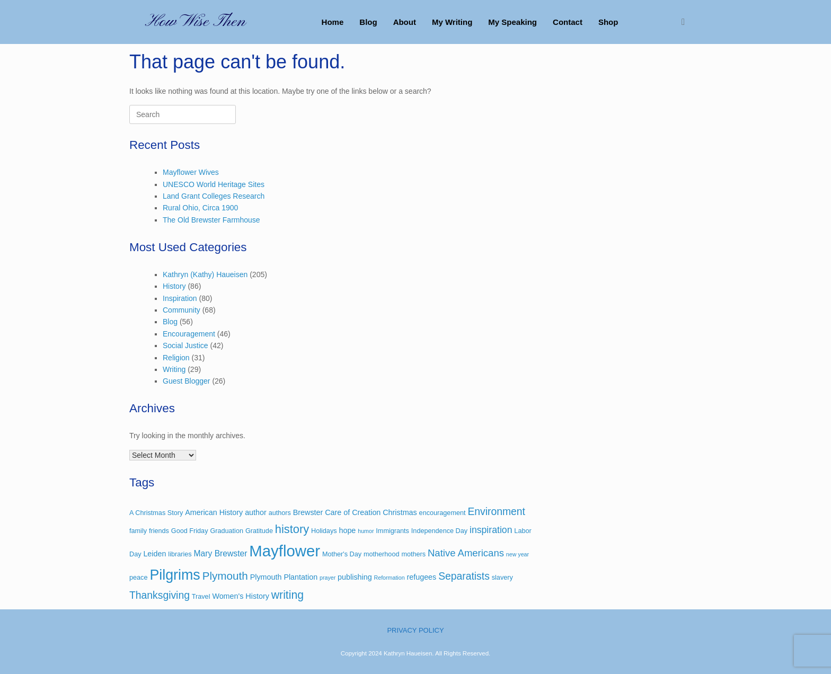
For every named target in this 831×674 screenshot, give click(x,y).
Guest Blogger (186, 381)
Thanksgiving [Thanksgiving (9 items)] (159, 595)
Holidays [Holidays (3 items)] (324, 531)
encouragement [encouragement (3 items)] (442, 513)
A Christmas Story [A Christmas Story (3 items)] (156, 513)
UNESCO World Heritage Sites (213, 184)
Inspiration (180, 298)
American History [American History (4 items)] (214, 512)
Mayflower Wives (191, 172)
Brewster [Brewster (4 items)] (308, 512)
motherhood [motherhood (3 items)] (382, 554)
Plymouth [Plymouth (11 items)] (225, 576)
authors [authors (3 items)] (280, 513)
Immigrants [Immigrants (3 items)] (392, 531)
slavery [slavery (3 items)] (502, 577)
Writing (174, 369)
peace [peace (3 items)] (138, 577)
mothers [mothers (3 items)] (413, 554)
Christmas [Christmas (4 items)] (400, 512)
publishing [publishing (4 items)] (355, 577)
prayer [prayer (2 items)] (327, 577)
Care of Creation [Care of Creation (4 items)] (353, 512)
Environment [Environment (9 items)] (496, 511)
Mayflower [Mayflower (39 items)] (284, 551)
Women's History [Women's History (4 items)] (240, 596)
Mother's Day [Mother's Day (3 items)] (341, 554)
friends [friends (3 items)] (159, 531)
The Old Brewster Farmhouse (211, 220)
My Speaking (512, 22)
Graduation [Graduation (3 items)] (226, 531)
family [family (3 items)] (138, 531)
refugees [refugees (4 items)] (421, 577)
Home (333, 22)
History (174, 286)
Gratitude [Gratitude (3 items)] (259, 531)
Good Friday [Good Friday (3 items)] (189, 531)
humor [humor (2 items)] (366, 531)
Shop (608, 22)
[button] (686, 22)
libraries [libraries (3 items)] (179, 554)
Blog (368, 22)
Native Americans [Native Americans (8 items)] (466, 552)
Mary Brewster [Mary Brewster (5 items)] (220, 553)
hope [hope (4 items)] (347, 530)
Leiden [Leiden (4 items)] (154, 553)
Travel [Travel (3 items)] (201, 596)
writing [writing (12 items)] (287, 595)
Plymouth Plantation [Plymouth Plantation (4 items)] (283, 577)
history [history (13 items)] (292, 529)
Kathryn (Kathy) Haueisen (205, 274)
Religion (176, 357)
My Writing (452, 22)
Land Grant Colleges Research (213, 196)
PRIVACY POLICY (415, 630)
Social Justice (185, 345)
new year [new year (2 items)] (517, 554)
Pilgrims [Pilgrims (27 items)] (174, 575)
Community (181, 310)
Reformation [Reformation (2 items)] (389, 577)
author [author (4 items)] (256, 512)
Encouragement (189, 334)
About (404, 22)
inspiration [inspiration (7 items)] (491, 530)
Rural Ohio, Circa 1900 (200, 207)
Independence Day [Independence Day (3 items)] (439, 531)
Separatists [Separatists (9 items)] (464, 576)
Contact (567, 22)
